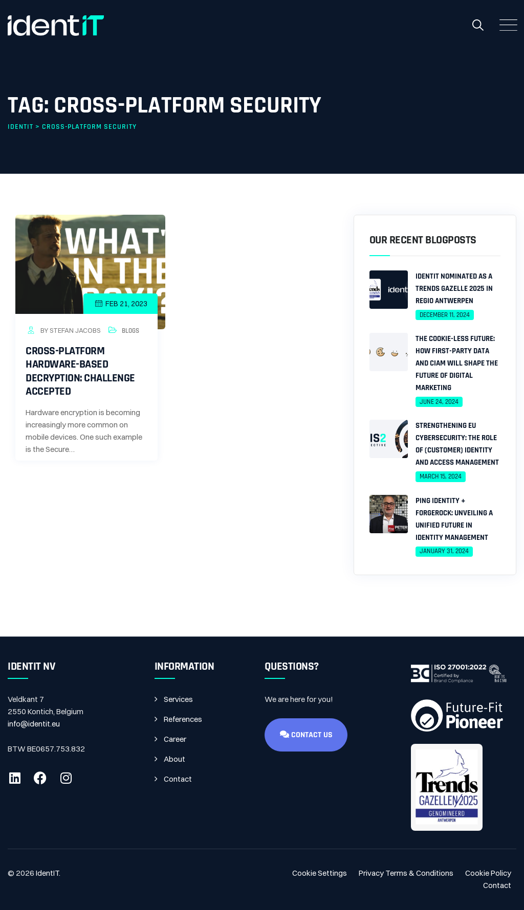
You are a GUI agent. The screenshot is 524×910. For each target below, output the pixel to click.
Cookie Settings (319, 873)
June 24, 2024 (439, 402)
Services (178, 699)
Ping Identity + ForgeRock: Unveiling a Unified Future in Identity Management (454, 519)
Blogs (130, 331)
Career (175, 739)
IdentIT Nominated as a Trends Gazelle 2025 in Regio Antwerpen (454, 288)
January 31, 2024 (444, 551)
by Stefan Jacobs (63, 330)
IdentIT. (48, 873)
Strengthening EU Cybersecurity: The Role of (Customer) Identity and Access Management (457, 444)
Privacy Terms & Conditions (406, 873)
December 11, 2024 (445, 315)
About (174, 759)
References (183, 719)
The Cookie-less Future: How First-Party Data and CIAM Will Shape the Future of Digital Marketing (457, 363)
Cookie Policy (488, 873)
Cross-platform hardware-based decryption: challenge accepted (80, 371)
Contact (178, 779)
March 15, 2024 (441, 476)
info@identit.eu (34, 724)
